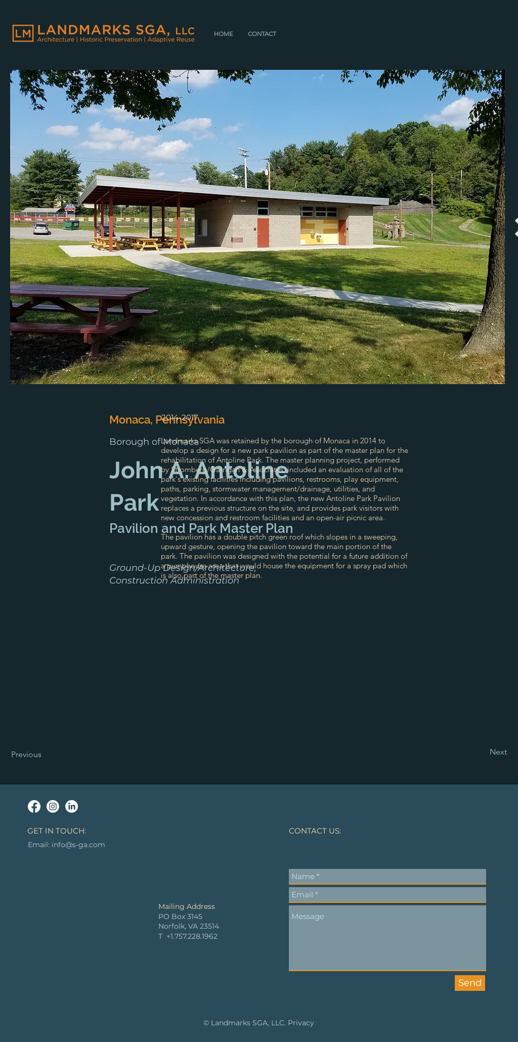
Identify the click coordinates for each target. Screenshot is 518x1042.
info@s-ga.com (78, 844)
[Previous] (44, 754)
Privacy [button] (301, 1022)
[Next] (481, 752)
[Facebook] (34, 806)
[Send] (470, 983)
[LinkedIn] (71, 806)
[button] (262, 33)
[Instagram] (53, 806)
